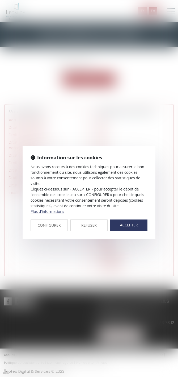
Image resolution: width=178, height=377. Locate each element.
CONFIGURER (49, 225)
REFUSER (89, 225)
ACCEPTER (129, 224)
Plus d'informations (47, 211)
